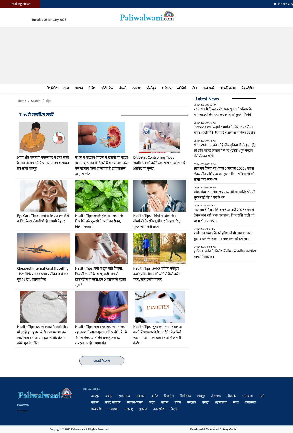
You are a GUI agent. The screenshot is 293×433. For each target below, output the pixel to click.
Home (22, 101)
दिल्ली (174, 409)
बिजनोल (169, 396)
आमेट (154, 396)
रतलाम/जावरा (135, 402)
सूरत (236, 402)
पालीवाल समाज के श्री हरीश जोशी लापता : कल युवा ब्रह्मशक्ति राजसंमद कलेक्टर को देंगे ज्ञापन (223, 236)
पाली (261, 396)
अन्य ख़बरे (208, 88)
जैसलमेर (216, 396)
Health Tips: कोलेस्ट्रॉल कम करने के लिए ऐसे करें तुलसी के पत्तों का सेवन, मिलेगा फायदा (99, 221)
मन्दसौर (191, 402)
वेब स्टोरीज (248, 88)
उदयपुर (95, 396)
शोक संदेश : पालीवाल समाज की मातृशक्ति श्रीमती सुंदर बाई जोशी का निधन (224, 195)
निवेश (92, 88)
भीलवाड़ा (248, 396)
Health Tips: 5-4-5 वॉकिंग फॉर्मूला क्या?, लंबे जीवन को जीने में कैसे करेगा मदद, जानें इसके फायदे (157, 274)
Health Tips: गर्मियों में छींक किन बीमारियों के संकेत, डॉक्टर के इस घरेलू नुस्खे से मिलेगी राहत (156, 221)
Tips (48, 101)
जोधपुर (201, 396)
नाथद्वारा (140, 396)
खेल (194, 88)
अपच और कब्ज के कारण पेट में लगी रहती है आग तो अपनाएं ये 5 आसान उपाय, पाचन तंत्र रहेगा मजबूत (43, 163)
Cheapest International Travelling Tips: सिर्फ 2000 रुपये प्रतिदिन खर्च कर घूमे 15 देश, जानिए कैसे (43, 274)
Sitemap (22, 411)
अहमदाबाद (221, 402)
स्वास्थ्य (136, 88)
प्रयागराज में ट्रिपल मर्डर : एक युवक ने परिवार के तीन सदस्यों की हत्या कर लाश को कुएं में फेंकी (223, 112)
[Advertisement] (146, 55)
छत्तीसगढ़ (250, 402)
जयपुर (109, 396)
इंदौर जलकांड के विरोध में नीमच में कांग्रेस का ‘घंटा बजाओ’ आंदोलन (225, 254)
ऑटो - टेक (107, 88)
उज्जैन (178, 402)
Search (35, 101)
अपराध (79, 88)
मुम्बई (205, 402)
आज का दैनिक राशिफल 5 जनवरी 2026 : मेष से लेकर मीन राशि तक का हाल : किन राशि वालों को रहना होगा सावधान (224, 215)
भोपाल (164, 402)
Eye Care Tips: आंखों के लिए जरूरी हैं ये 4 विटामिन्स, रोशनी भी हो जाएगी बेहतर (43, 218)
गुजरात (143, 409)
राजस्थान (113, 409)
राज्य (66, 88)
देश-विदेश (52, 88)
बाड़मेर (95, 402)
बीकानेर (231, 396)
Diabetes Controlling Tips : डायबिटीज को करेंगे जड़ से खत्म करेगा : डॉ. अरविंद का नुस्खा (159, 163)
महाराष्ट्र (129, 409)
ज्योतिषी (181, 88)
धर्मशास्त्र (166, 88)
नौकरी (122, 88)
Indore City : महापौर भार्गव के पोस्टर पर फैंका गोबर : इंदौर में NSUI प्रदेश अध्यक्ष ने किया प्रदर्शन (224, 130)
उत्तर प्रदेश (158, 409)
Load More (101, 361)
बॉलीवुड (151, 88)
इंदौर (152, 402)
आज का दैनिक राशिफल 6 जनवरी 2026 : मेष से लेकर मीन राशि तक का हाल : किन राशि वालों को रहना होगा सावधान (224, 174)
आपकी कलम (228, 88)
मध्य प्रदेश (96, 409)
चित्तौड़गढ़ (185, 396)
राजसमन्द (124, 396)
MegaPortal (230, 429)
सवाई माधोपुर (113, 402)
